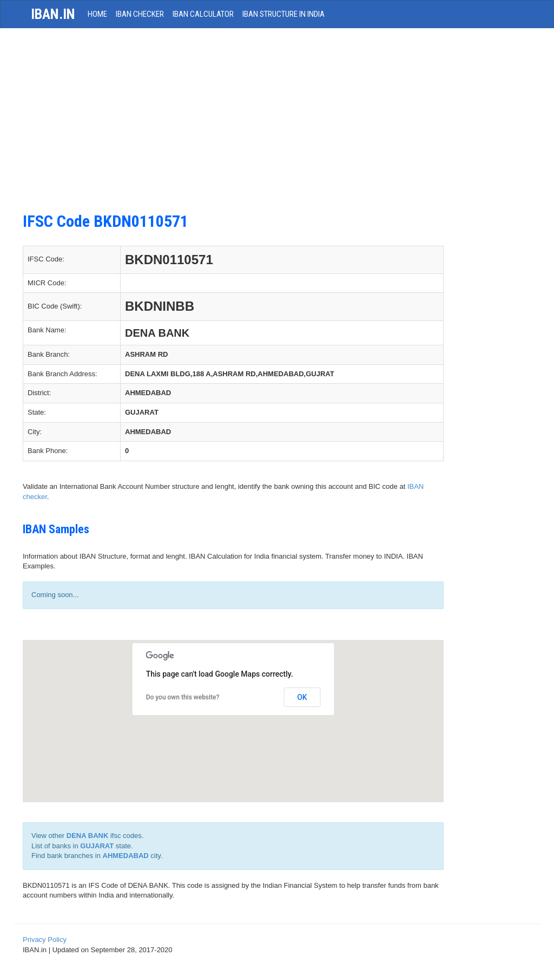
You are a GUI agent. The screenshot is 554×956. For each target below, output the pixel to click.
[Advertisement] (233, 125)
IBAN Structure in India (283, 14)
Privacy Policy (45, 939)
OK (302, 697)
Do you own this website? (183, 697)
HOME (97, 14)
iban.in (53, 14)
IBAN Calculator (203, 14)
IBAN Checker (140, 14)
